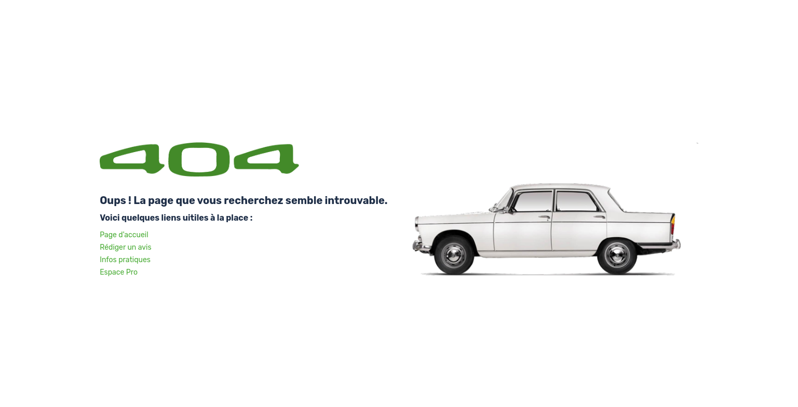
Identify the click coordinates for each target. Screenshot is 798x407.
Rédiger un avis (126, 247)
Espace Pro (119, 272)
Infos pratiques (125, 259)
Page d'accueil (124, 234)
